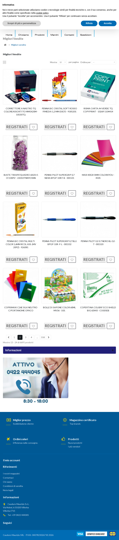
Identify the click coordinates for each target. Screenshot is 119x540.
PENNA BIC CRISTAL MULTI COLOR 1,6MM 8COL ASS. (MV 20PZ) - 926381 (21, 244)
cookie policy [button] (42, 523)
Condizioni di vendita (13, 486)
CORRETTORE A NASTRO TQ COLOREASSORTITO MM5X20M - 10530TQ (21, 111)
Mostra (53, 62)
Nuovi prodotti (75, 443)
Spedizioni (85, 35)
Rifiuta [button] (89, 534)
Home (9, 35)
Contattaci (8, 477)
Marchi (54, 35)
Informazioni (13, 350)
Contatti (69, 35)
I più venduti (74, 446)
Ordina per (85, 62)
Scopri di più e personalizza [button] (21, 534)
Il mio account (11, 460)
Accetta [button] (108, 534)
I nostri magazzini (11, 473)
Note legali (8, 490)
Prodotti (39, 35)
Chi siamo (23, 35)
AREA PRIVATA (99, 3)
